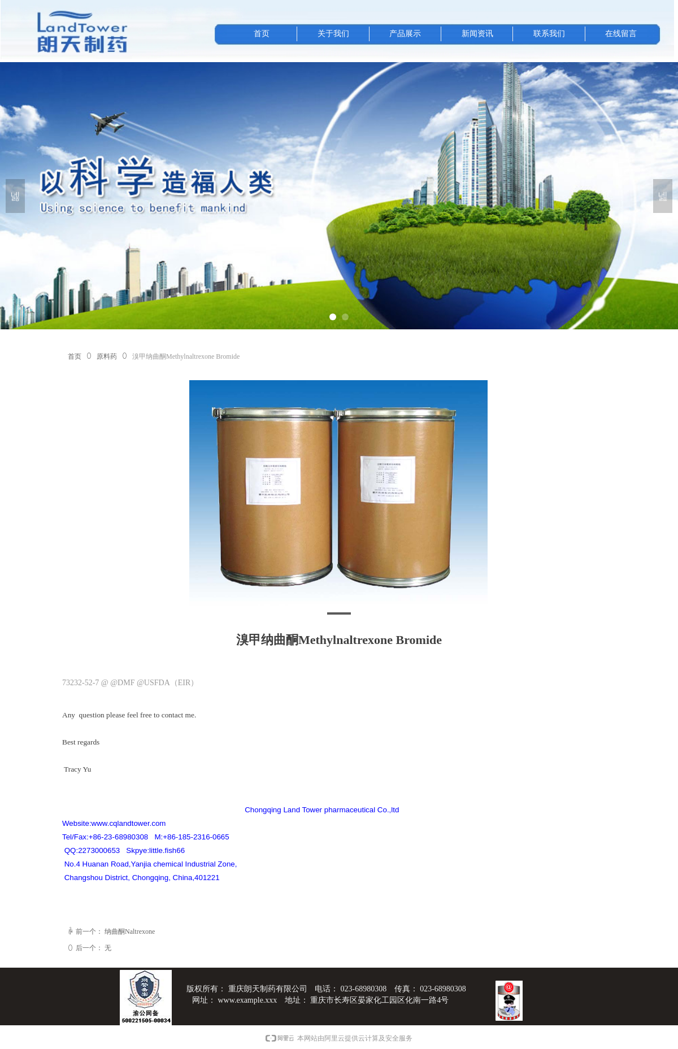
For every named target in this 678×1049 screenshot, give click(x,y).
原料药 (107, 356)
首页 (74, 356)
